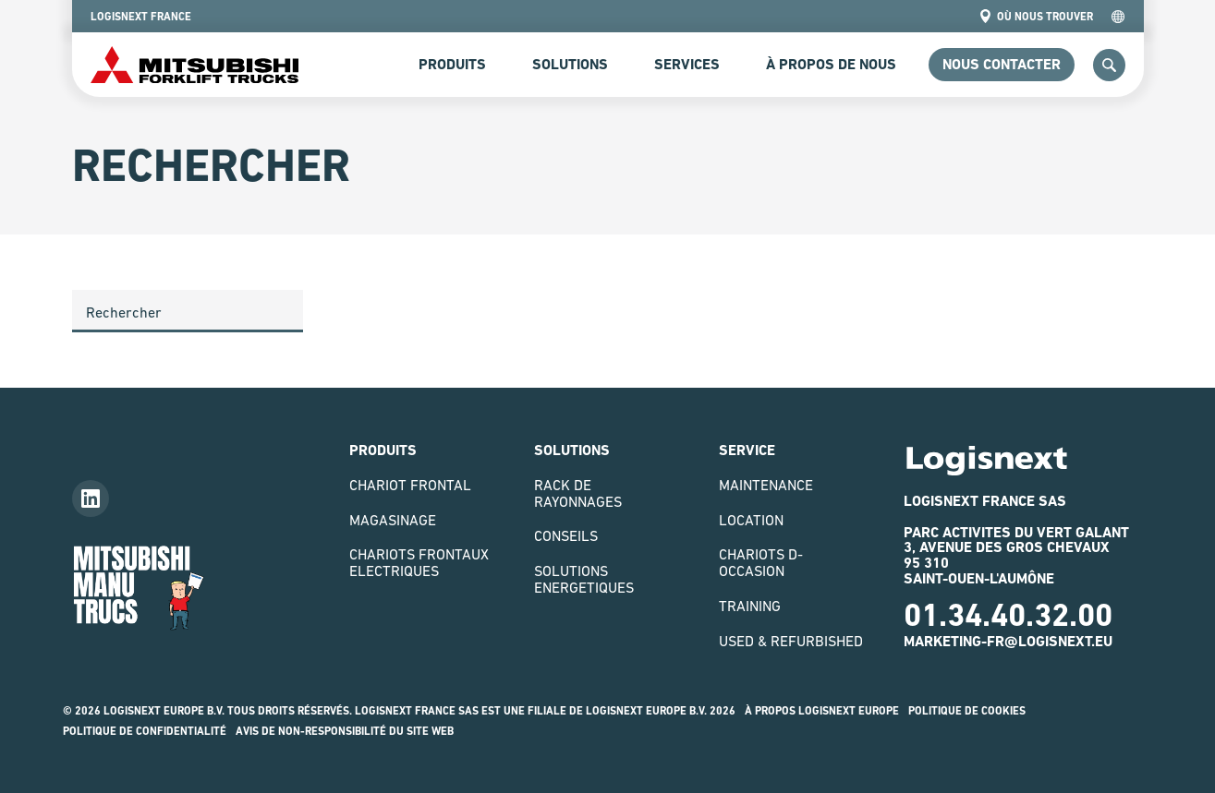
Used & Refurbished (791, 640)
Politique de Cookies (967, 710)
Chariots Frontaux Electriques (419, 562)
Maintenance (766, 484)
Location (751, 519)
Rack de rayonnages (578, 493)
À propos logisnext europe (822, 710)
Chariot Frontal (410, 484)
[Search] (187, 311)
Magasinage (392, 519)
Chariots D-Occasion (761, 562)
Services (687, 64)
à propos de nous (831, 64)
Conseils (566, 535)
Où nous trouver (1035, 16)
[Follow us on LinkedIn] (90, 498)
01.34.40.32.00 (1008, 614)
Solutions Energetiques (584, 578)
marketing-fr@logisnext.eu (1008, 641)
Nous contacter (1001, 64)
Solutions (570, 64)
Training (750, 605)
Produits (452, 64)
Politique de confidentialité (144, 731)
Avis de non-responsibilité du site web (345, 731)
